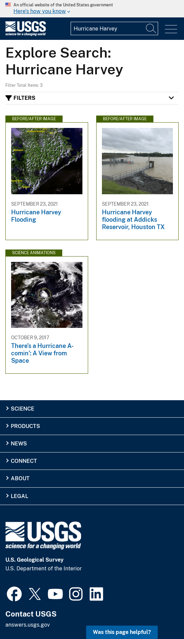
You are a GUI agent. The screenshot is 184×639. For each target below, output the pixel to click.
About (20, 478)
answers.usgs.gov (27, 625)
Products (25, 426)
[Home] (25, 34)
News (19, 443)
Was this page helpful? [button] (122, 632)
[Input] (114, 28)
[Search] (151, 28)
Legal (19, 496)
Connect (24, 461)
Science (22, 409)
